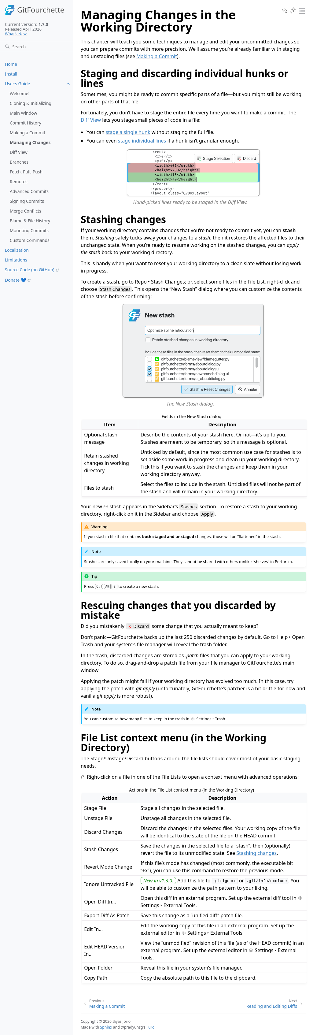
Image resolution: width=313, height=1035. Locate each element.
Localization (17, 250)
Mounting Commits (29, 230)
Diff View (19, 152)
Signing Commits (27, 201)
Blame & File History (30, 221)
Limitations (16, 260)
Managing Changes (30, 142)
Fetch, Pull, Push (26, 172)
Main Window (23, 113)
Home (11, 64)
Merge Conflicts (25, 211)
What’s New (16, 33)
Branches (19, 162)
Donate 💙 (15, 280)
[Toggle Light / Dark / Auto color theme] (293, 11)
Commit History (25, 123)
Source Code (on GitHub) (29, 270)
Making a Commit (27, 132)
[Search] (36, 46)
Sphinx (106, 1027)
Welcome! (19, 93)
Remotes (19, 181)
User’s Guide (17, 84)
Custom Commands (30, 240)
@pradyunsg (132, 1027)
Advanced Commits (29, 191)
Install (11, 74)
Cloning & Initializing (30, 103)
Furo (150, 1027)
